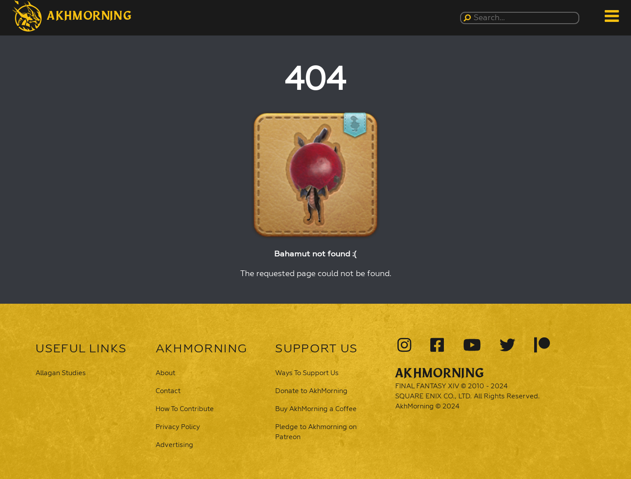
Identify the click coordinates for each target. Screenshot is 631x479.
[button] (72, 16)
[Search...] (521, 18)
